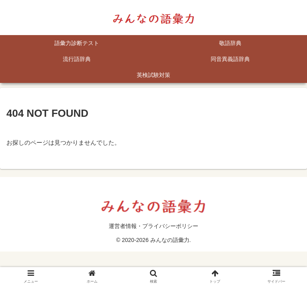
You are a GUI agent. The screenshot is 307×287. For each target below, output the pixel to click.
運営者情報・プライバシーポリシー (153, 226)
